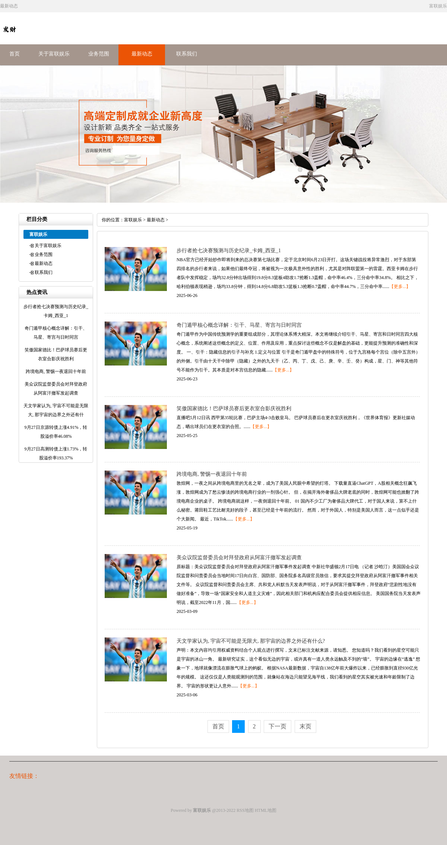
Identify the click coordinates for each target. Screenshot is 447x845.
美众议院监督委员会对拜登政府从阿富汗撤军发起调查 (239, 557)
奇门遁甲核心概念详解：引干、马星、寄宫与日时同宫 (239, 325)
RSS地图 (245, 810)
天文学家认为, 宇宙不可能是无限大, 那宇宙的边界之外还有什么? (251, 641)
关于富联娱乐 (54, 54)
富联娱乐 (133, 219)
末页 (305, 726)
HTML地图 (265, 810)
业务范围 (98, 54)
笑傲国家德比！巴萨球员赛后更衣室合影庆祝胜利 (234, 408)
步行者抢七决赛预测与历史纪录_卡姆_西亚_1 (229, 250)
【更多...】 (399, 286)
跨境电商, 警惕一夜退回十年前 (212, 474)
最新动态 (141, 54)
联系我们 (186, 54)
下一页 (277, 726)
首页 (14, 54)
